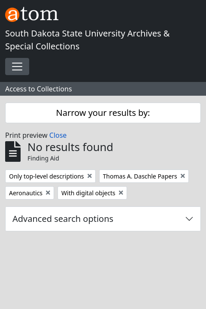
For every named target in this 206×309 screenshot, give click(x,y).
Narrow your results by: (103, 112)
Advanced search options (62, 218)
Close (58, 135)
